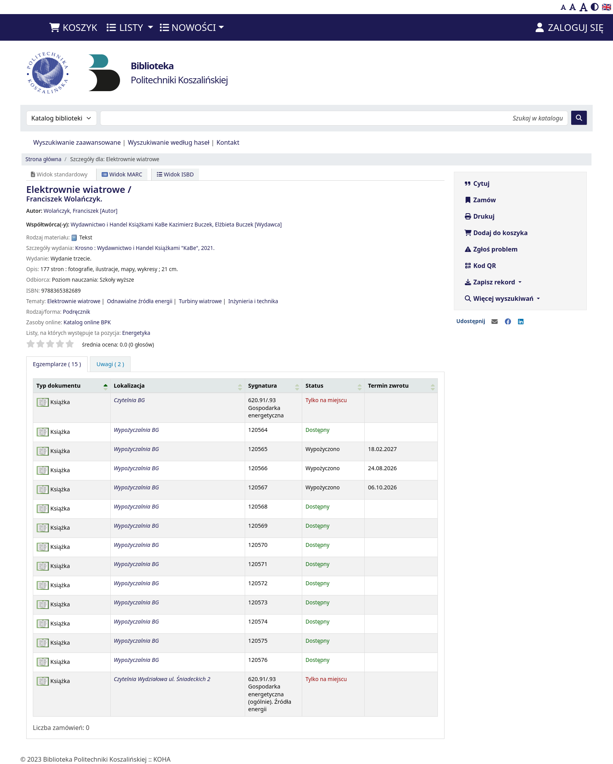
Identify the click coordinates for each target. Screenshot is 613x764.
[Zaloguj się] (569, 27)
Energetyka (136, 332)
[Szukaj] (579, 118)
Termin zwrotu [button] (388, 385)
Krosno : (85, 248)
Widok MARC (122, 174)
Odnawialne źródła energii (139, 301)
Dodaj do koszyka (496, 232)
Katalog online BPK (87, 322)
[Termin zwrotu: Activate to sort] (401, 385)
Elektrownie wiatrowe (73, 301)
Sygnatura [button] (262, 385)
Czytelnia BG (129, 400)
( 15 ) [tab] (57, 364)
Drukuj (479, 216)
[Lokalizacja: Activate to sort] (177, 385)
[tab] (110, 364)
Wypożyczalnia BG (136, 429)
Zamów (480, 200)
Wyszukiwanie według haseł (169, 142)
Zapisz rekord (490, 282)
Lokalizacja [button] (129, 385)
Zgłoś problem (491, 249)
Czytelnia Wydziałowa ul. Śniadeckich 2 (162, 679)
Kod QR (480, 265)
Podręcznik (76, 311)
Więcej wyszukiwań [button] (499, 298)
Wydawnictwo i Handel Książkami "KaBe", (148, 248)
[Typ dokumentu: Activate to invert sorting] (72, 385)
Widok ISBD (175, 174)
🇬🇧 (606, 7)
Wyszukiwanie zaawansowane (77, 142)
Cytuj (477, 183)
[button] (72, 27)
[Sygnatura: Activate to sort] (273, 385)
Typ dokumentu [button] (58, 385)
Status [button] (314, 385)
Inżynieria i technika (253, 301)
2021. (208, 248)
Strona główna (43, 159)
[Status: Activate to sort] (333, 385)
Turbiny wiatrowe (200, 301)
